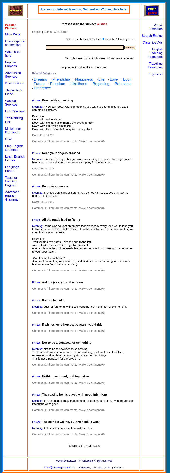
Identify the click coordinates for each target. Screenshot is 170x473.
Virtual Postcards (155, 27)
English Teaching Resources (155, 53)
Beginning (101, 84)
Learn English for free (15, 158)
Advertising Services (13, 74)
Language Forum (12, 169)
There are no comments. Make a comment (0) (76, 141)
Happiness (84, 79)
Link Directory (15, 111)
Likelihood (78, 84)
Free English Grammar (14, 148)
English (36, 31)
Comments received (120, 58)
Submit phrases (94, 58)
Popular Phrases (11, 64)
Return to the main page (84, 445)
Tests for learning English (11, 181)
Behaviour (123, 84)
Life (101, 79)
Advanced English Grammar (12, 195)
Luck (127, 79)
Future (39, 84)
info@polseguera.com (59, 467)
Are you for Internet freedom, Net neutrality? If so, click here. (83, 9)
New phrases (73, 58)
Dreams (40, 79)
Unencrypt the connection (15, 43)
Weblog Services (11, 102)
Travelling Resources (155, 65)
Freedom (57, 84)
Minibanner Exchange (13, 130)
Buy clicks (155, 74)
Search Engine (152, 36)
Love (114, 79)
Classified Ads (153, 42)
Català (47, 31)
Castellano (60, 31)
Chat (8, 139)
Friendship (61, 79)
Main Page (12, 34)
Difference (42, 88)
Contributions (14, 83)
